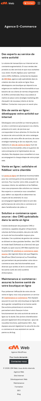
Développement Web (18, 379)
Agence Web (19, 372)
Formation (19, 387)
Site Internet (19, 375)
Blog (19, 394)
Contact (29, 3)
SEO (19, 390)
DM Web (14, 368)
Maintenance (19, 383)
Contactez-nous (19, 361)
